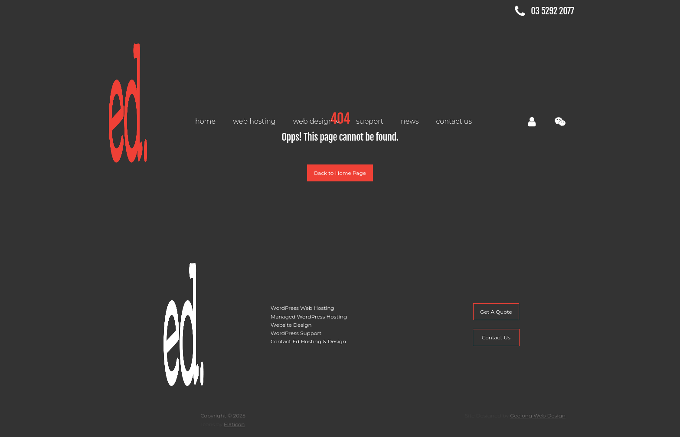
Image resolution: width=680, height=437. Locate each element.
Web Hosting (254, 121)
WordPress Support (296, 333)
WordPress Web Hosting (302, 308)
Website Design (291, 325)
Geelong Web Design (538, 415)
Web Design (313, 121)
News (410, 121)
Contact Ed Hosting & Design (308, 341)
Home (205, 121)
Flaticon (234, 424)
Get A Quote (496, 312)
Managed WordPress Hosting (309, 316)
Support (369, 121)
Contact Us (454, 121)
